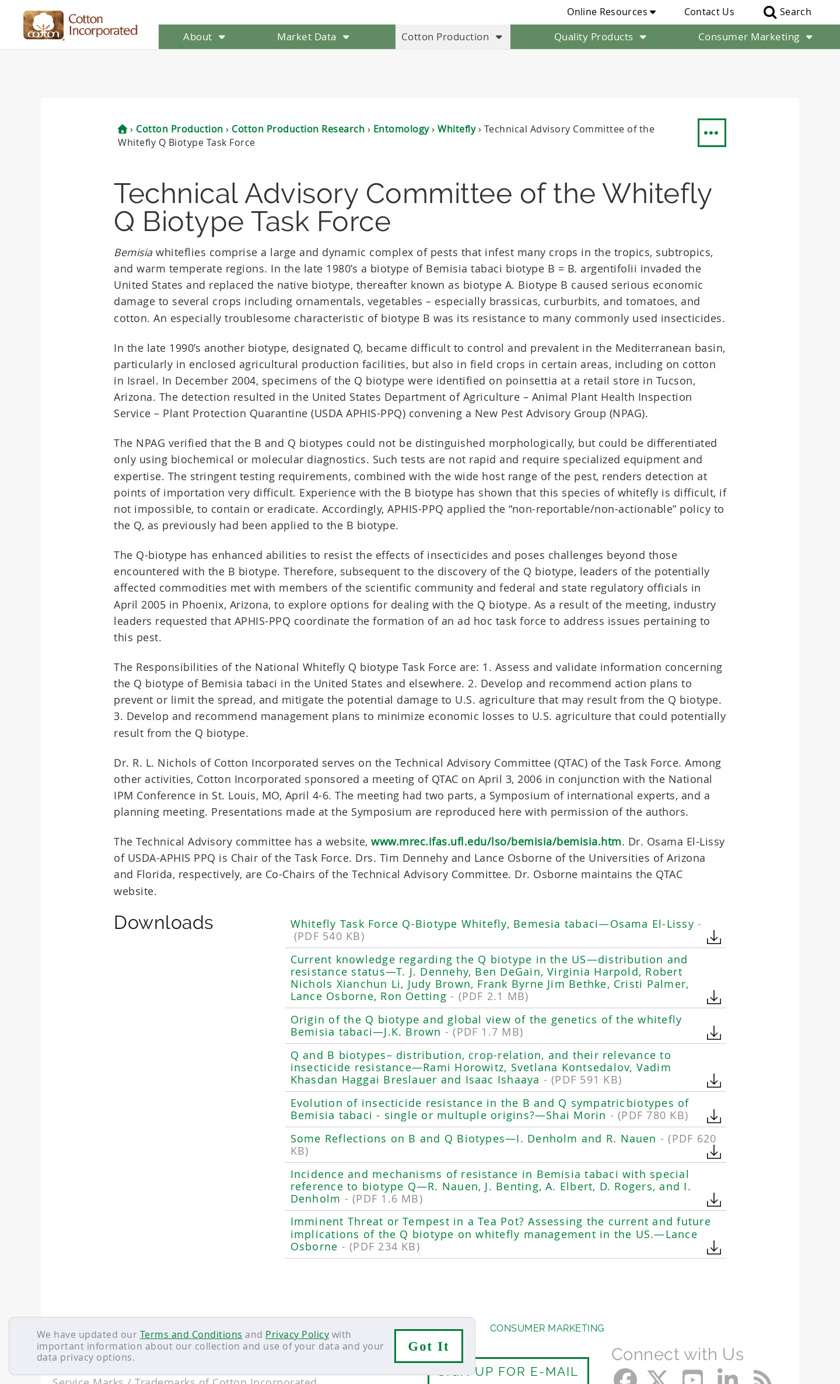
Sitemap (166, 1302)
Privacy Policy (297, 1334)
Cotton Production (453, 37)
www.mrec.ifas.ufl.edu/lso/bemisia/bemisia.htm (496, 792)
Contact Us (709, 11)
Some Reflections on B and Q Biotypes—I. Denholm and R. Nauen (503, 1096)
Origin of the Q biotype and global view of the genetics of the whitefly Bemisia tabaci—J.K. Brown (486, 977)
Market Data (314, 37)
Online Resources (611, 11)
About (205, 37)
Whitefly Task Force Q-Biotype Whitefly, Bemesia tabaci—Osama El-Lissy (496, 881)
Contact (70, 1302)
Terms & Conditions (242, 1302)
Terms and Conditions (191, 1334)
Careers (118, 1302)
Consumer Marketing (757, 37)
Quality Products (601, 37)
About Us (77, 1279)
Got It (429, 1346)
